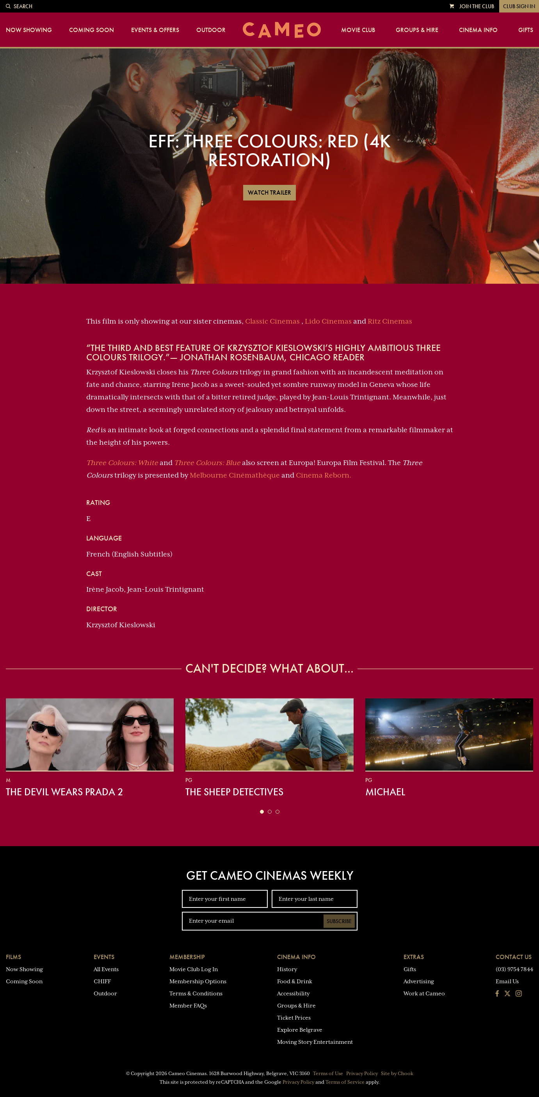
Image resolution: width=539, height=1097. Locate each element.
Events (104, 957)
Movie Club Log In (193, 969)
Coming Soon (91, 30)
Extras (414, 957)
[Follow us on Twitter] (507, 994)
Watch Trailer (269, 192)
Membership (187, 957)
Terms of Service (345, 1082)
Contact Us (514, 957)
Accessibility (293, 993)
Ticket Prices (294, 1018)
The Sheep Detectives (234, 791)
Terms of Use (328, 1073)
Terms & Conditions (195, 993)
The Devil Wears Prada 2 (64, 791)
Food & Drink (294, 981)
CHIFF (102, 981)
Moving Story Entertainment (315, 1042)
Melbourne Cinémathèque (235, 475)
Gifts (525, 30)
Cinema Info (478, 30)
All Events (106, 969)
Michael (385, 791)
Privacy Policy (362, 1073)
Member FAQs (188, 1005)
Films (13, 957)
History (287, 969)
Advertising (419, 981)
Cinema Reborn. (323, 475)
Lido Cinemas (328, 321)
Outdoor (211, 30)
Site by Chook (397, 1073)
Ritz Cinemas (390, 321)
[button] (262, 812)
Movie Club (358, 30)
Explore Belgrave (299, 1030)
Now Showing (29, 30)
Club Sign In (519, 6)
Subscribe (339, 921)
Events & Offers (155, 30)
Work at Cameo (424, 993)
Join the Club (476, 6)
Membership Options (197, 981)
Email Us (507, 981)
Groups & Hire (417, 30)
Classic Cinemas (272, 321)
